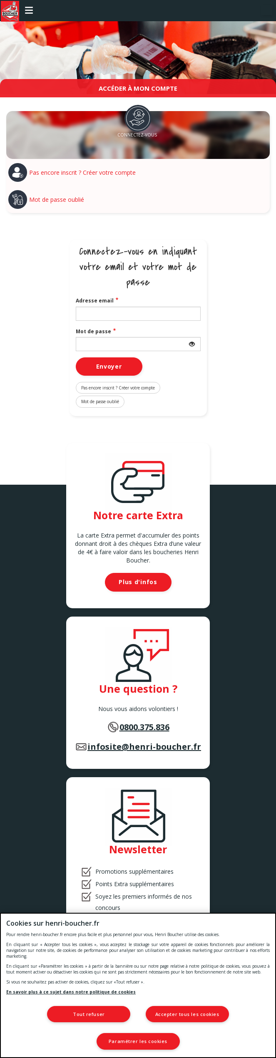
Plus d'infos (138, 582)
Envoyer (109, 366)
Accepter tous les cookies (187, 1014)
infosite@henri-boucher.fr (144, 746)
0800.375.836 (144, 727)
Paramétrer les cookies (138, 1041)
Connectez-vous (137, 135)
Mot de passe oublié (56, 199)
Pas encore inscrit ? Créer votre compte (82, 172)
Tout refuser (89, 1014)
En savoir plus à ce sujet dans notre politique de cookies (71, 992)
